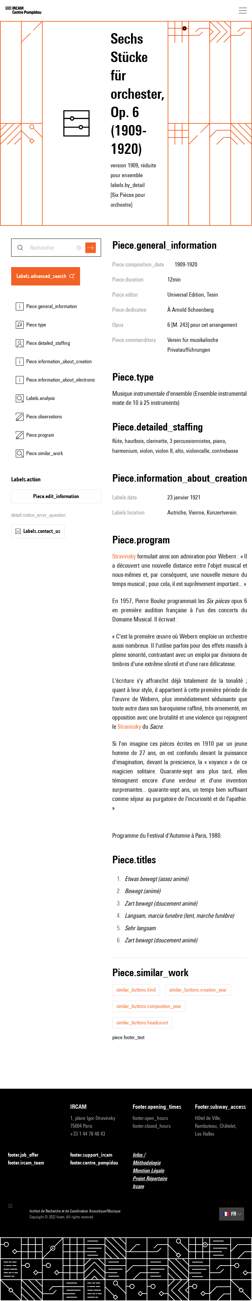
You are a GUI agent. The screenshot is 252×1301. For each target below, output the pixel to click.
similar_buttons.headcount (142, 1022)
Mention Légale (152, 1170)
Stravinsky (124, 556)
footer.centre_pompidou (94, 1163)
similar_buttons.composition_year (148, 1006)
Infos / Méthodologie (157, 1159)
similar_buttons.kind (136, 990)
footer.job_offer (27, 1155)
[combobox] (56, 248)
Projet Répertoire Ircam (157, 1182)
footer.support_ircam (94, 1155)
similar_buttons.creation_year (198, 990)
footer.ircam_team (30, 1163)
